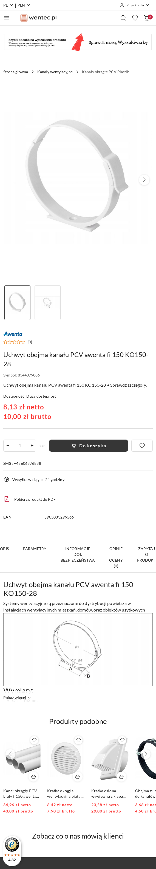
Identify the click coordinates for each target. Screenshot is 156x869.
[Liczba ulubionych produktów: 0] (135, 18)
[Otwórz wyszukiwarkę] (123, 18)
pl (8, 5)
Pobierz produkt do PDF (29, 499)
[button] (144, 180)
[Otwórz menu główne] (6, 18)
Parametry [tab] (34, 548)
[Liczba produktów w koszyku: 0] (146, 18)
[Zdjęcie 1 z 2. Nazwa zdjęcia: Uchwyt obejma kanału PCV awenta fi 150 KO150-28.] (17, 302)
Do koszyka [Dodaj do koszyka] (88, 445)
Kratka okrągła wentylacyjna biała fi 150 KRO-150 (65, 793)
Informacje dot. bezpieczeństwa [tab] (78, 554)
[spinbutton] (20, 445)
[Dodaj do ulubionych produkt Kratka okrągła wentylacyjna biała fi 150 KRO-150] (78, 740)
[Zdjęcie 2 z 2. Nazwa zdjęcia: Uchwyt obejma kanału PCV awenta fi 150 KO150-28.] (48, 302)
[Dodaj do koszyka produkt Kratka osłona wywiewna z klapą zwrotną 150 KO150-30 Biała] (121, 777)
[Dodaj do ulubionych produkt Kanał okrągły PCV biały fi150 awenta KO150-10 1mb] (34, 740)
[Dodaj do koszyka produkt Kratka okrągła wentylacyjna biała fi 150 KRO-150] (78, 777)
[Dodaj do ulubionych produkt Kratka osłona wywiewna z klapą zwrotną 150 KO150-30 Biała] (122, 740)
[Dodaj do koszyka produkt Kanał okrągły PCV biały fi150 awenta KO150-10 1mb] (33, 777)
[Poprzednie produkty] (10, 754)
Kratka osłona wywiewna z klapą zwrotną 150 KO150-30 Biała (110, 793)
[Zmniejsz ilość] (8, 445)
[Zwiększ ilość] (32, 445)
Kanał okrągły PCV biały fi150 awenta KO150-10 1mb (20, 793)
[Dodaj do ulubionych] (142, 446)
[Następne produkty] (146, 754)
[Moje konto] (134, 5)
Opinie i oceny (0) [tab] (116, 557)
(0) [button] (29, 342)
